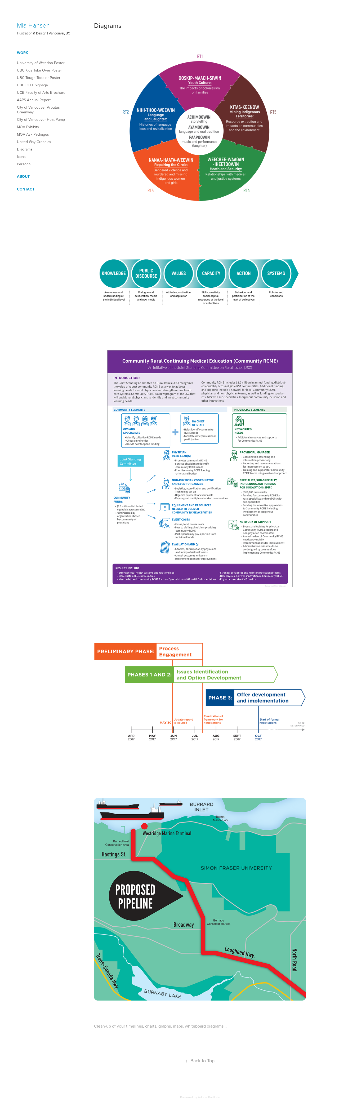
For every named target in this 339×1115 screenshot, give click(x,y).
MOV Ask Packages (33, 134)
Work (22, 52)
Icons (21, 156)
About (23, 176)
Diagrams (24, 149)
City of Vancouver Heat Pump (41, 119)
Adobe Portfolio (209, 1097)
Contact (25, 189)
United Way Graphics (34, 141)
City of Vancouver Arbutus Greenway (38, 110)
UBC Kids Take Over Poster (39, 70)
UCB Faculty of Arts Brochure (41, 92)
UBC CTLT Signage (32, 85)
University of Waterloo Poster (41, 62)
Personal (24, 164)
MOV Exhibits (28, 127)
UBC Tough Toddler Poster (38, 77)
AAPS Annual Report (34, 100)
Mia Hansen (33, 25)
